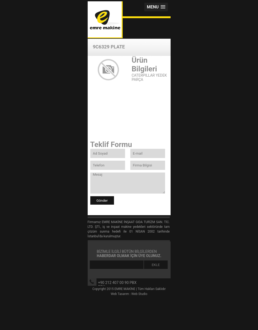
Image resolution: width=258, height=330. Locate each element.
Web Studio (139, 294)
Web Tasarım (120, 294)
